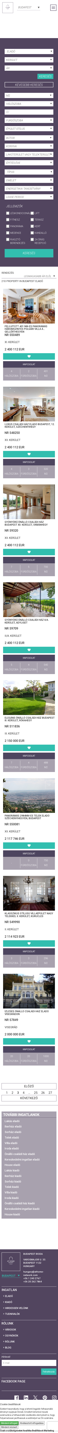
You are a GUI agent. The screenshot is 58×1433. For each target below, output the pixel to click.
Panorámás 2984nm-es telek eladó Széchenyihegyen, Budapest (27, 817)
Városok (10, 1329)
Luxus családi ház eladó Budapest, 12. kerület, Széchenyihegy (30, 425)
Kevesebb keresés (29, 85)
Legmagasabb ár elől (39, 276)
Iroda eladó (12, 1148)
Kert (37, 226)
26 (43, 1093)
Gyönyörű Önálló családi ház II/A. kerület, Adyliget (27, 621)
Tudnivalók (12, 1314)
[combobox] (28, 7)
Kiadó (8, 1302)
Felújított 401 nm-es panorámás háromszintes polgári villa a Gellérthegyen (26, 329)
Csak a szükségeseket (11, 1430)
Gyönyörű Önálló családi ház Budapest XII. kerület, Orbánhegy (26, 523)
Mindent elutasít (9, 1427)
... (29, 1093)
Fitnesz (15, 219)
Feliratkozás (49, 1371)
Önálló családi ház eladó (20, 1154)
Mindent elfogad (9, 1423)
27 (50, 1093)
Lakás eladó (12, 1121)
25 (35, 1093)
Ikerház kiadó (13, 1176)
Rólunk (10, 1341)
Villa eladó (11, 1143)
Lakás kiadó (12, 1170)
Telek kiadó (12, 1186)
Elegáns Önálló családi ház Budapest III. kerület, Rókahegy (30, 719)
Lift (37, 213)
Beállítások (37, 1430)
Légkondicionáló (18, 213)
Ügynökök (11, 1335)
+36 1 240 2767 (32, 1278)
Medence (15, 232)
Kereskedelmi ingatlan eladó (22, 1159)
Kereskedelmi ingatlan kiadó (22, 1208)
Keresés (45, 76)
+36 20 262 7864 (32, 1281)
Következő (29, 1098)
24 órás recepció (40, 241)
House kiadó (12, 1214)
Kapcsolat (29, 364)
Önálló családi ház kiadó (20, 1203)
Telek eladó (12, 1137)
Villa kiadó (11, 1192)
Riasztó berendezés (17, 241)
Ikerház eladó (13, 1126)
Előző (29, 1086)
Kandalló (41, 232)
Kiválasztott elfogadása (31, 1423)
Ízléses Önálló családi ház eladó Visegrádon (27, 1013)
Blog (8, 1347)
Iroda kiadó (12, 1198)
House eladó (12, 1165)
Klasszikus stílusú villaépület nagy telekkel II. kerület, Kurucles (29, 915)
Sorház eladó (13, 1132)
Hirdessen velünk (16, 1308)
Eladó (9, 1296)
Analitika (27, 1430)
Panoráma (16, 226)
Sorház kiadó (13, 1181)
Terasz (39, 219)
